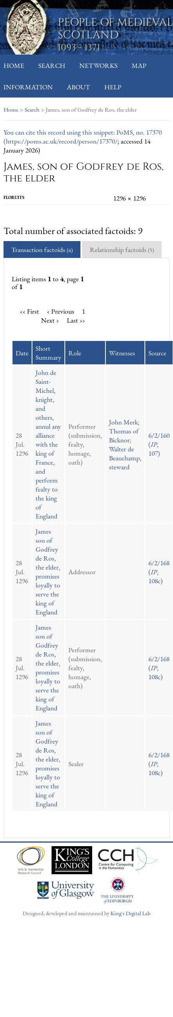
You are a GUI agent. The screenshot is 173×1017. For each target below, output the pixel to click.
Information (28, 86)
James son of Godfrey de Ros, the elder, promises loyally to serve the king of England (48, 571)
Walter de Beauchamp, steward (125, 457)
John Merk (123, 421)
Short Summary (48, 353)
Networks (98, 65)
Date (22, 352)
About (78, 86)
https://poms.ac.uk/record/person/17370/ (62, 141)
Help (112, 86)
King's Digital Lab (130, 913)
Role (74, 352)
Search (51, 65)
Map (139, 65)
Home (14, 65)
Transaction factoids (42, 249)
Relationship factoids (122, 249)
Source (157, 352)
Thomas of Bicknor (124, 435)
